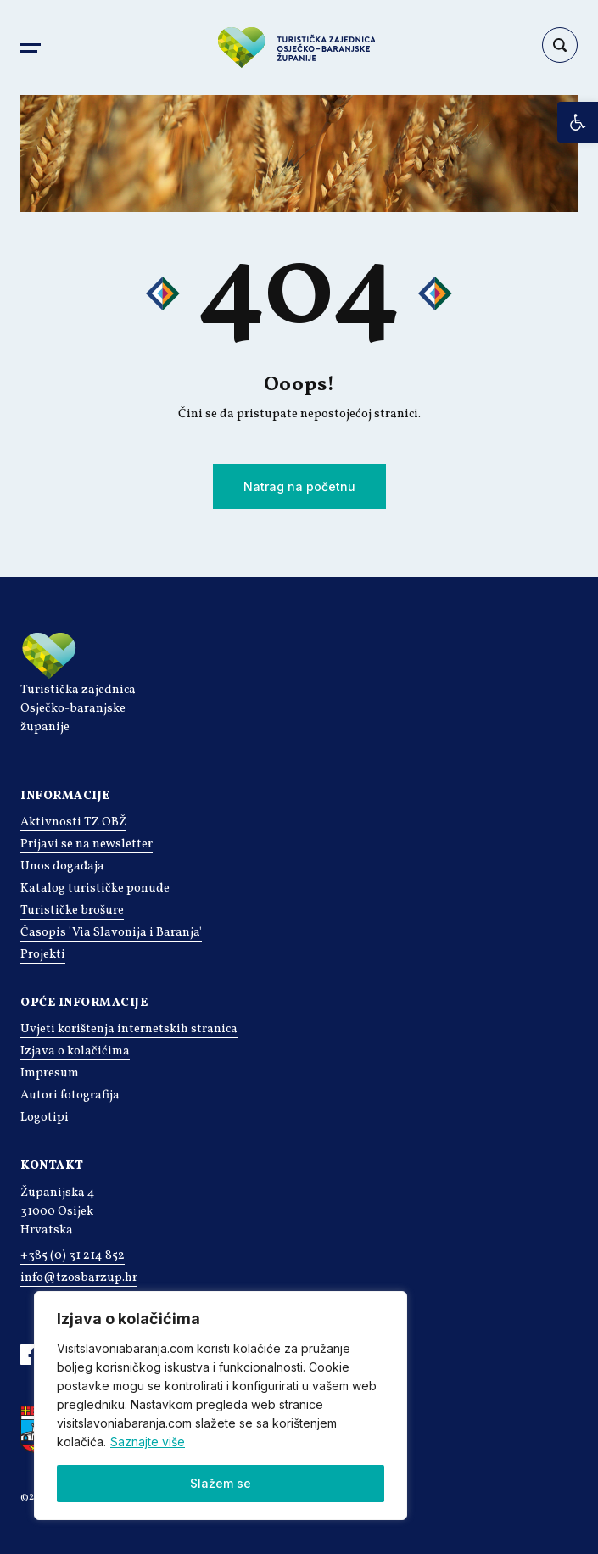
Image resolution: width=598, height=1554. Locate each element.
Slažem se (220, 1483)
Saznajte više (147, 1441)
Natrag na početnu (299, 486)
